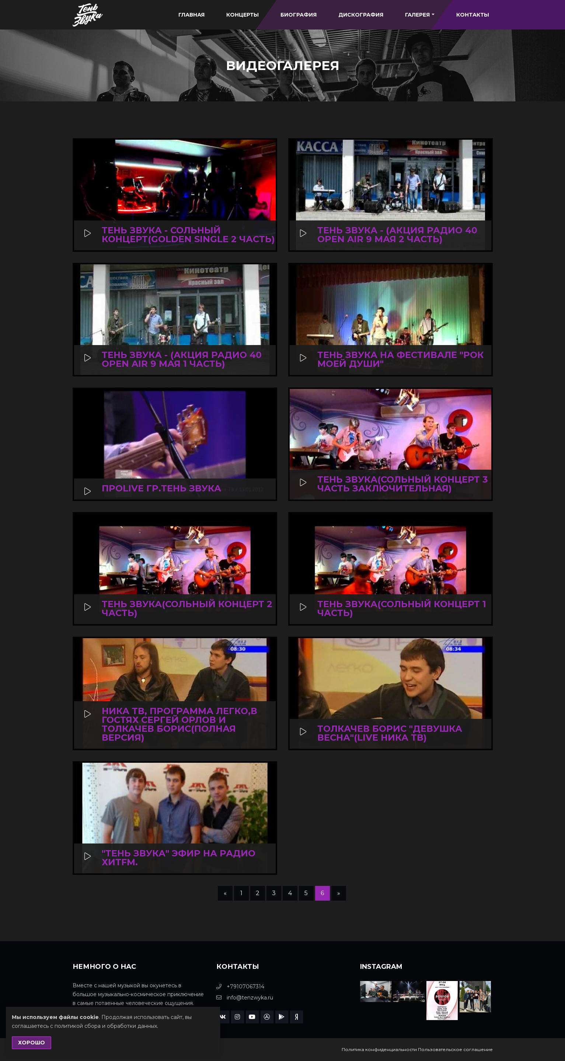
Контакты (472, 14)
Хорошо (31, 1042)
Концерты (242, 14)
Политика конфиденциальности (379, 1049)
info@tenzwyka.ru (244, 997)
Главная (191, 14)
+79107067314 (240, 986)
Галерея (420, 14)
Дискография (360, 14)
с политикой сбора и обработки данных (103, 1026)
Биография (298, 14)
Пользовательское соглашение (455, 1049)
